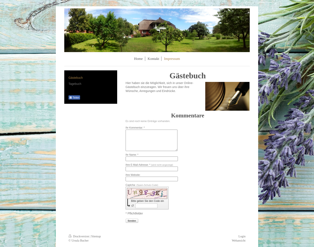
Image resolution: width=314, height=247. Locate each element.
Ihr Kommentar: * (135, 127)
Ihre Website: (133, 174)
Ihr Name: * (132, 154)
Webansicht (239, 240)
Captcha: (142, 185)
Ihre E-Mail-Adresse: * (149, 164)
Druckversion (79, 236)
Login (242, 236)
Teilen (74, 97)
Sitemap (96, 236)
